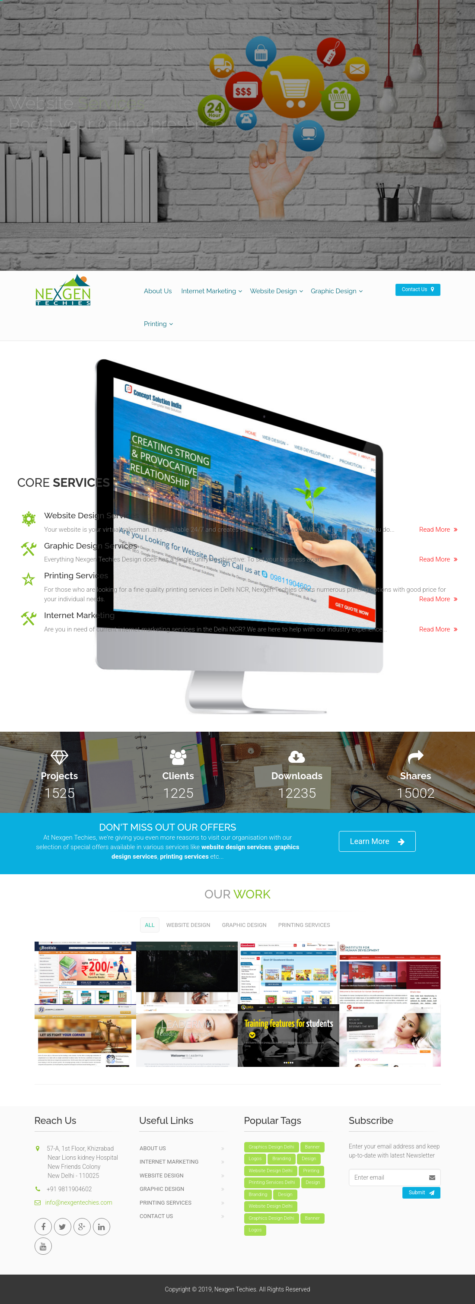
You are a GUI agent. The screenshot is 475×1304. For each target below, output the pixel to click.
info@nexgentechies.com (73, 1202)
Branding (281, 1158)
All (149, 925)
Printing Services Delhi (272, 1182)
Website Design (273, 291)
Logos (255, 1158)
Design (309, 1158)
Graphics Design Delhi (271, 1147)
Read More (438, 529)
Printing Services (304, 925)
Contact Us (418, 289)
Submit (421, 1193)
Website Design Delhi (271, 1171)
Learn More (377, 841)
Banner (312, 1147)
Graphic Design (334, 291)
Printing (155, 324)
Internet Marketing (208, 291)
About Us (158, 291)
